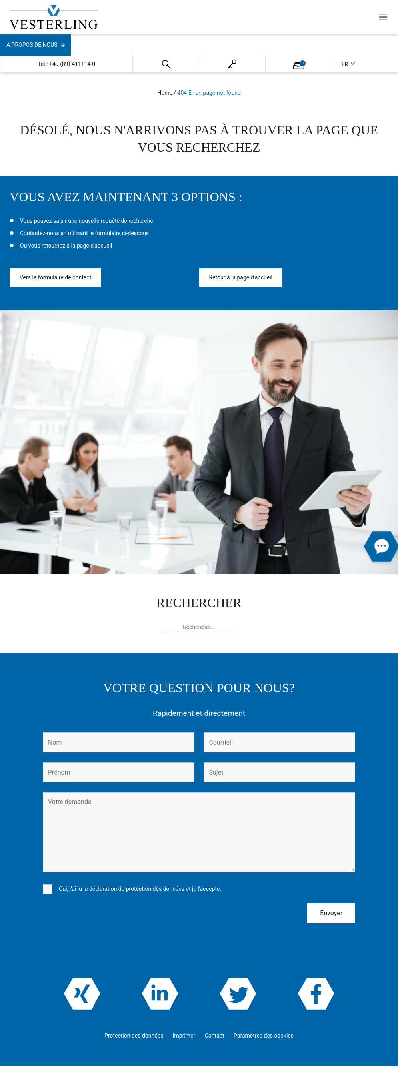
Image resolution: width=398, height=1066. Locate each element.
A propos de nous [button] (32, 45)
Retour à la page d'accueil (240, 277)
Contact (214, 1035)
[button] (166, 64)
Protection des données (133, 1035)
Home (164, 93)
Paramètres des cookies (264, 1035)
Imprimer (184, 1035)
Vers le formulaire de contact (55, 277)
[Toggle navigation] (383, 17)
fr (346, 64)
